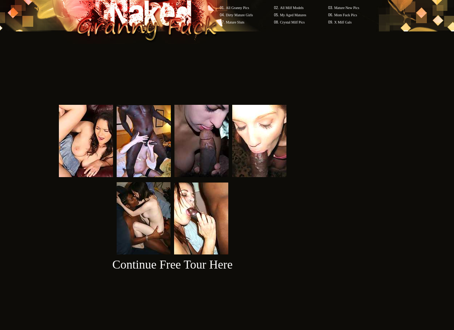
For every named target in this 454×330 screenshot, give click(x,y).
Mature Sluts (235, 22)
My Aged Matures (293, 15)
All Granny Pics (237, 8)
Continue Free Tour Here (172, 264)
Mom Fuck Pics (345, 15)
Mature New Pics (346, 8)
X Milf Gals (342, 22)
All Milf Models (292, 8)
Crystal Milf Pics (292, 22)
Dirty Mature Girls (239, 15)
